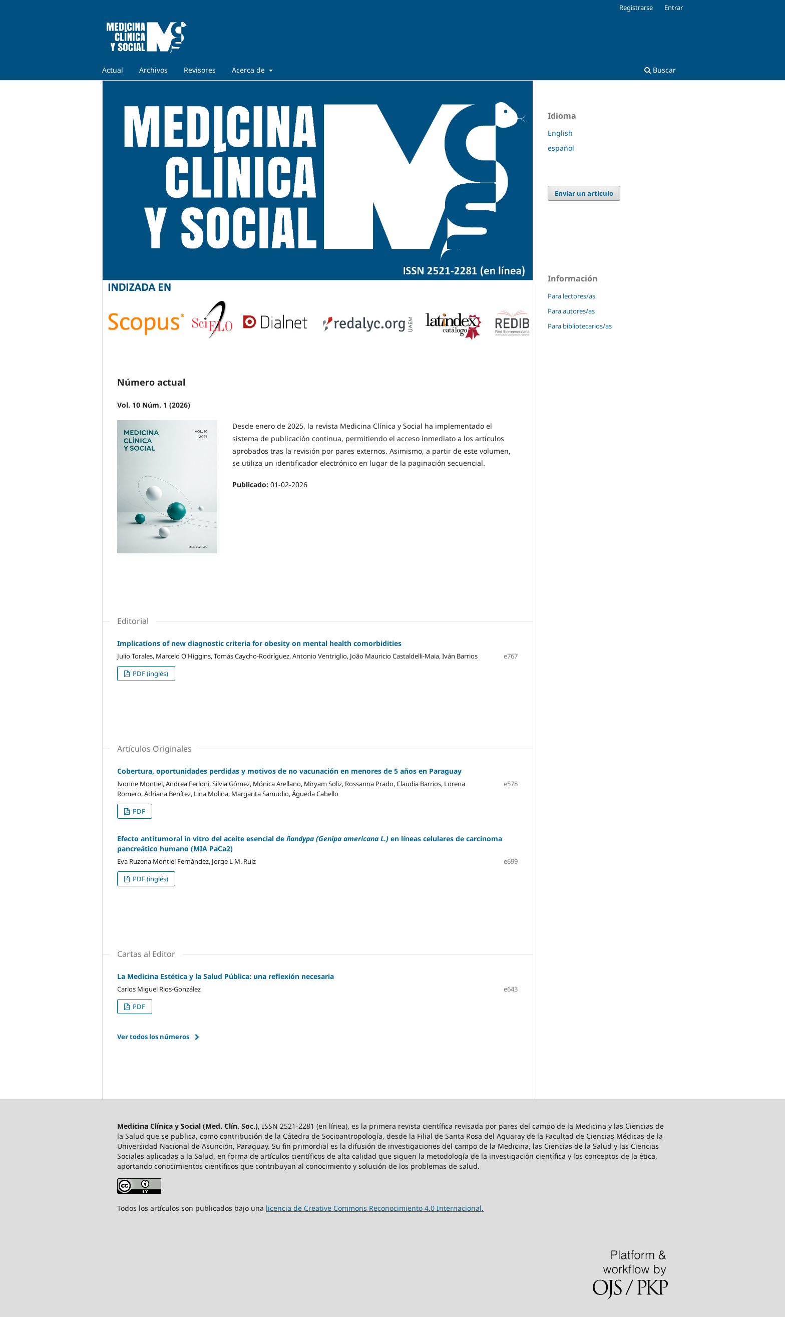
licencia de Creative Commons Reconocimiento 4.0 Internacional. (375, 1208)
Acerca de (249, 70)
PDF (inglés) (149, 673)
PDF (138, 811)
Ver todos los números (153, 1036)
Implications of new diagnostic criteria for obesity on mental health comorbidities (259, 643)
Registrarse (636, 7)
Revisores (200, 70)
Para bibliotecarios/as (580, 326)
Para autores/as (571, 310)
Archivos (153, 70)
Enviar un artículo (584, 193)
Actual (112, 70)
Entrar (673, 7)
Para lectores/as (571, 295)
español (561, 148)
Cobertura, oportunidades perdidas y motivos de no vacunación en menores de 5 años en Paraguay (289, 771)
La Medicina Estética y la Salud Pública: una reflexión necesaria (225, 976)
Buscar (660, 70)
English (560, 133)
